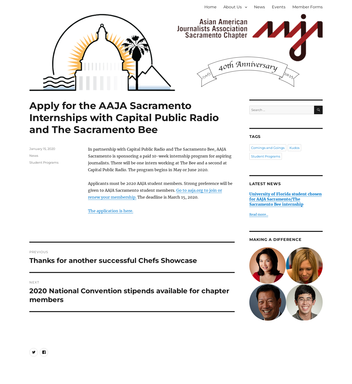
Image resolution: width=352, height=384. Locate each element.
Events (279, 7)
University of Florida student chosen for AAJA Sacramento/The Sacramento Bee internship (285, 199)
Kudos (294, 148)
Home (210, 7)
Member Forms (307, 7)
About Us (232, 7)
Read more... (258, 215)
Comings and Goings (268, 148)
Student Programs (43, 162)
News (259, 7)
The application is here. (110, 210)
